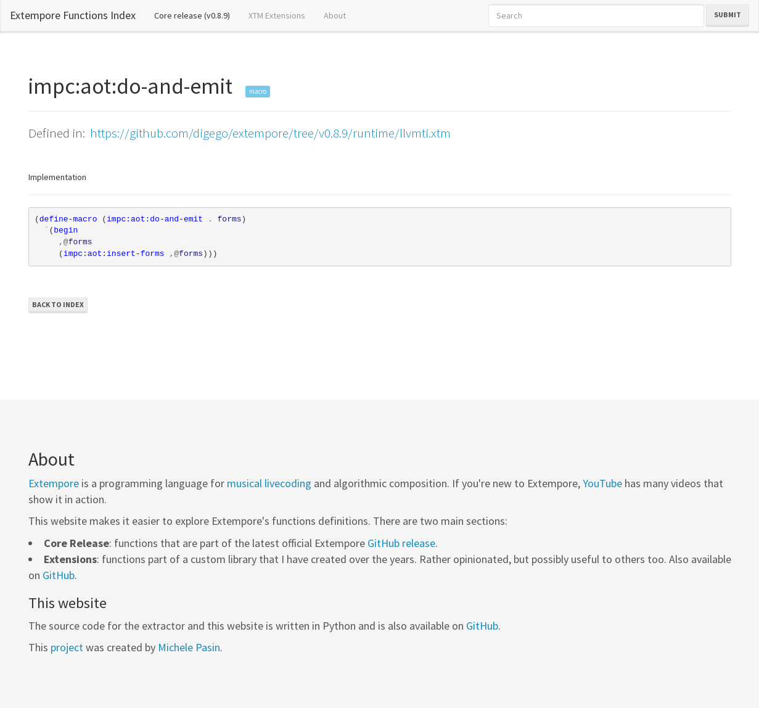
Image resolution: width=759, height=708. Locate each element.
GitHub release (401, 543)
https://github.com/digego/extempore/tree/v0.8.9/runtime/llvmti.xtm (270, 133)
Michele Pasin (189, 647)
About (335, 15)
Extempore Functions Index (73, 15)
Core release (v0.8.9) (196, 15)
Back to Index (58, 304)
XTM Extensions (276, 15)
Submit (727, 14)
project (67, 647)
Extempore (53, 483)
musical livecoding (269, 483)
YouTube (602, 483)
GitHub (59, 575)
